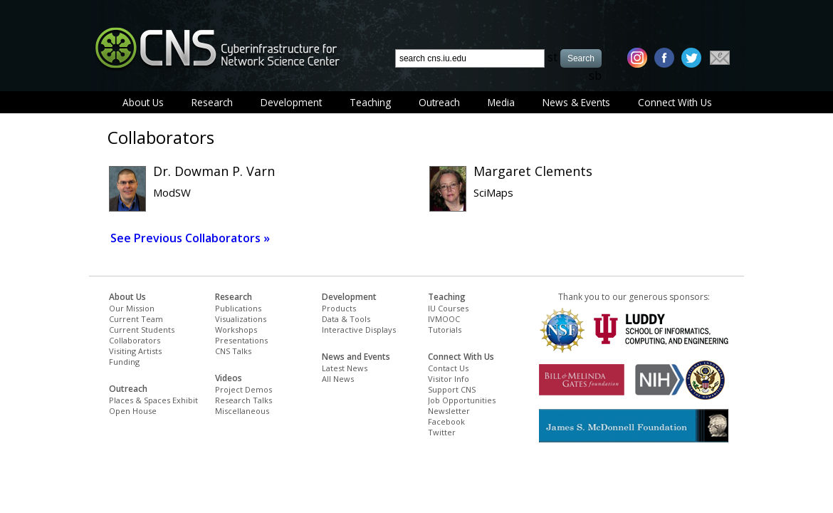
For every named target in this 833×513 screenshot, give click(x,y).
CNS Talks (233, 351)
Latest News (344, 368)
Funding (124, 361)
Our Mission (131, 308)
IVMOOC (444, 319)
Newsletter (449, 410)
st (552, 57)
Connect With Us (675, 102)
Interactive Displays (359, 329)
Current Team (136, 319)
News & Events (576, 102)
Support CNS (452, 389)
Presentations (241, 340)
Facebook (446, 421)
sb (595, 75)
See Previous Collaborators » (190, 238)
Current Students (141, 329)
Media (501, 102)
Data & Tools (346, 319)
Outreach (439, 102)
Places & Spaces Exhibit (153, 400)
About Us (143, 102)
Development (291, 102)
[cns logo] (217, 48)
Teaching (370, 102)
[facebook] (664, 58)
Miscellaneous (242, 410)
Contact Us (448, 368)
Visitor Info (448, 378)
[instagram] (637, 58)
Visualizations (240, 319)
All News (338, 378)
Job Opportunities (462, 400)
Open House (133, 410)
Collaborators (134, 340)
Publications (238, 308)
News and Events (356, 357)
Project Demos (243, 389)
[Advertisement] (273, 481)
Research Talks (243, 400)
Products (339, 308)
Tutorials (444, 329)
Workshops (236, 329)
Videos (228, 378)
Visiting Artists (135, 351)
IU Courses (448, 308)
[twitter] (691, 58)
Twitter (442, 432)
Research (212, 102)
